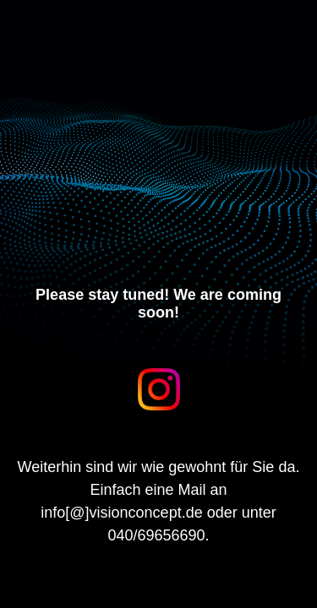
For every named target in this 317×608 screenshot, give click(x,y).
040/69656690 (156, 535)
